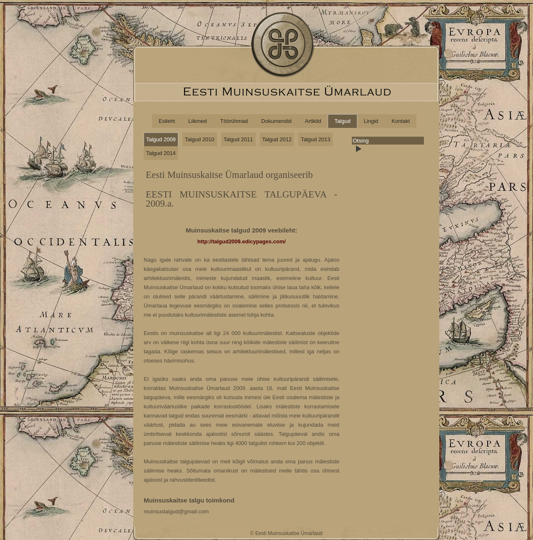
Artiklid (313, 121)
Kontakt (400, 121)
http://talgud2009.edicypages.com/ (241, 241)
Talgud (342, 121)
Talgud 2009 (161, 139)
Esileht (167, 121)
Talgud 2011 (238, 139)
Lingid (371, 121)
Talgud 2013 (315, 139)
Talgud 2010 (199, 139)
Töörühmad (234, 121)
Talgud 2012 (277, 139)
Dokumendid (276, 121)
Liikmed (197, 121)
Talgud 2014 (161, 153)
